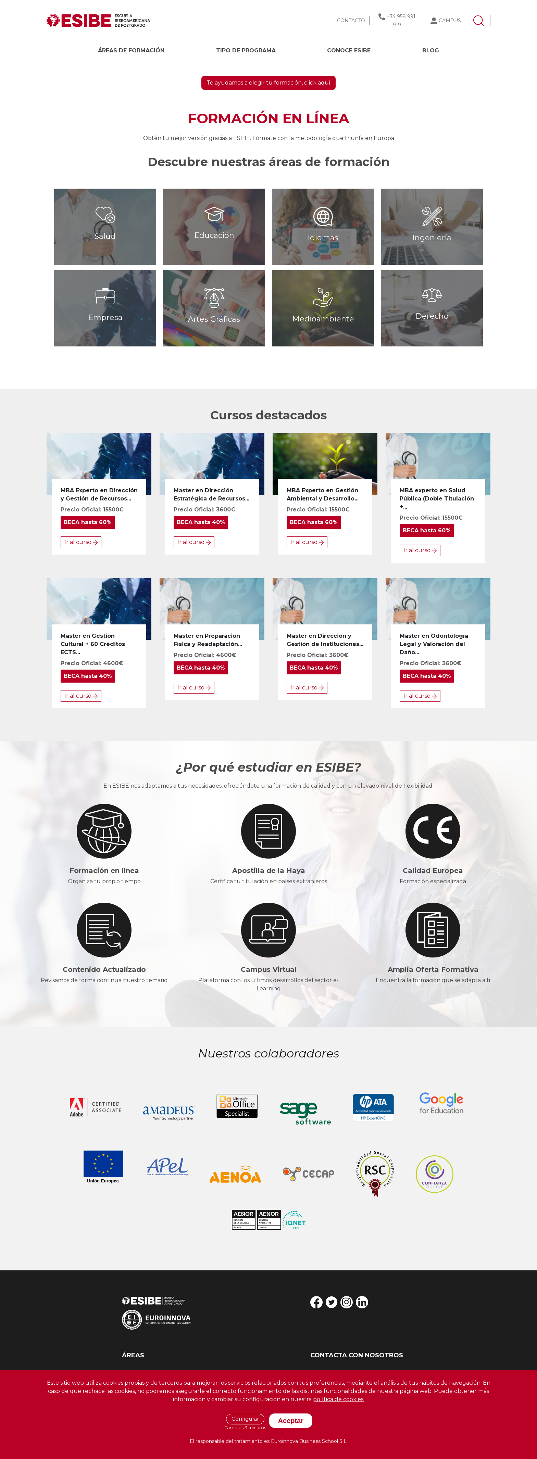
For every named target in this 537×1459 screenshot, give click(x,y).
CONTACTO (351, 20)
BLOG (430, 50)
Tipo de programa (246, 50)
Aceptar (290, 1420)
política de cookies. (338, 1399)
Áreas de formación (131, 50)
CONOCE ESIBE (349, 50)
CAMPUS (450, 20)
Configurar (245, 1419)
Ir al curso (81, 694)
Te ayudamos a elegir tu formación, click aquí (268, 235)
